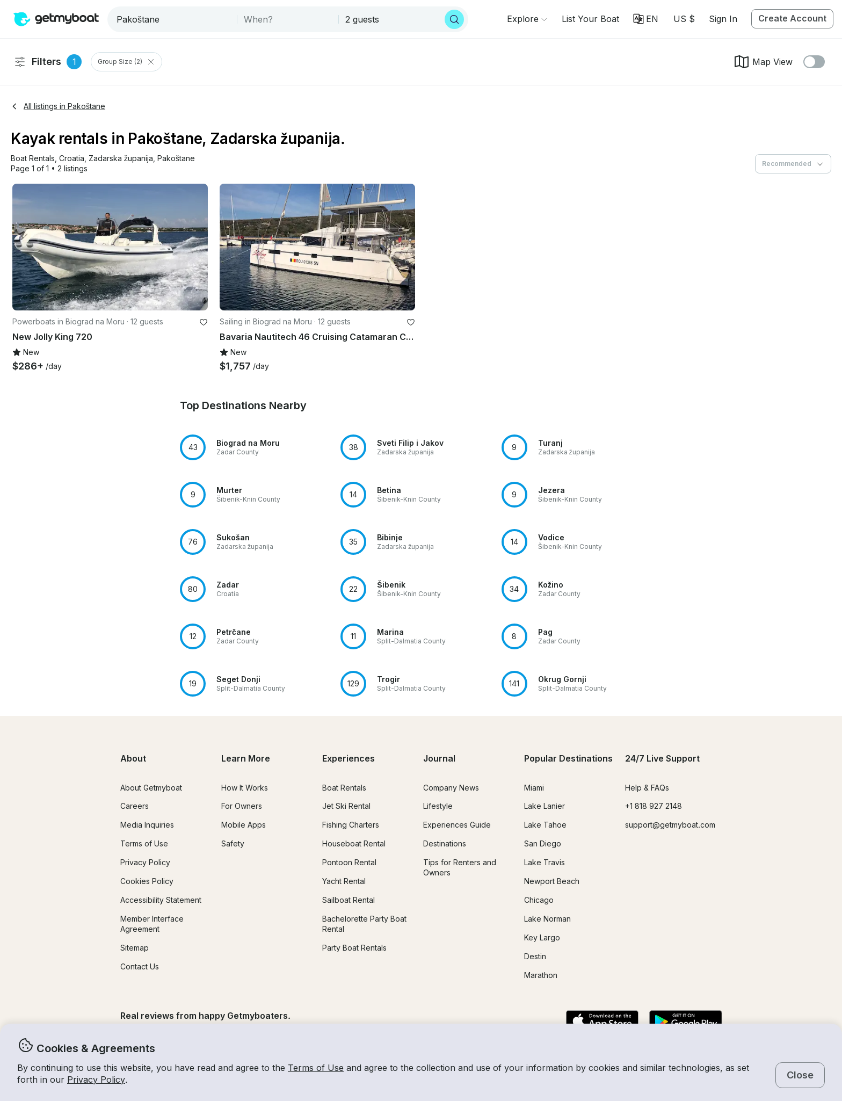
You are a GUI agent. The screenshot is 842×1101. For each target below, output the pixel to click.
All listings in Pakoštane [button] (58, 106)
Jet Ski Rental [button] (346, 805)
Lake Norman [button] (547, 918)
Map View (763, 61)
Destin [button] (535, 956)
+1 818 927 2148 (653, 805)
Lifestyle (438, 805)
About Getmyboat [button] (151, 787)
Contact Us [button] (139, 966)
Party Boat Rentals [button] (354, 947)
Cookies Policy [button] (146, 881)
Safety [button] (232, 843)
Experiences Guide (457, 824)
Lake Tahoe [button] (545, 824)
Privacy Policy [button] (96, 1079)
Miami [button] (534, 787)
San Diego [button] (542, 843)
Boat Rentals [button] (344, 787)
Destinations (444, 843)
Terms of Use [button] (316, 1067)
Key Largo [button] (542, 937)
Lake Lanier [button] (544, 805)
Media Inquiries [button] (147, 824)
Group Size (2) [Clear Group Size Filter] (126, 61)
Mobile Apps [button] (243, 824)
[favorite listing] (203, 322)
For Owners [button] (241, 805)
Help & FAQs (647, 787)
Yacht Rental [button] (344, 881)
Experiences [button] (348, 758)
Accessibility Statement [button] (160, 899)
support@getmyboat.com (670, 824)
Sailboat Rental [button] (348, 899)
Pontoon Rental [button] (349, 862)
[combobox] (173, 19)
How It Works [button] (244, 787)
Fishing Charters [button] (350, 824)
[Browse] (527, 18)
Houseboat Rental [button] (354, 843)
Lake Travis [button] (544, 862)
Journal (439, 758)
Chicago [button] (539, 899)
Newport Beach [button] (551, 881)
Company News (451, 787)
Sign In (723, 18)
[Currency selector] (683, 18)
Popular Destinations (568, 758)
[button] (590, 18)
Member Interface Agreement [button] (152, 923)
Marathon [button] (540, 975)
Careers (134, 805)
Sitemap (134, 947)
